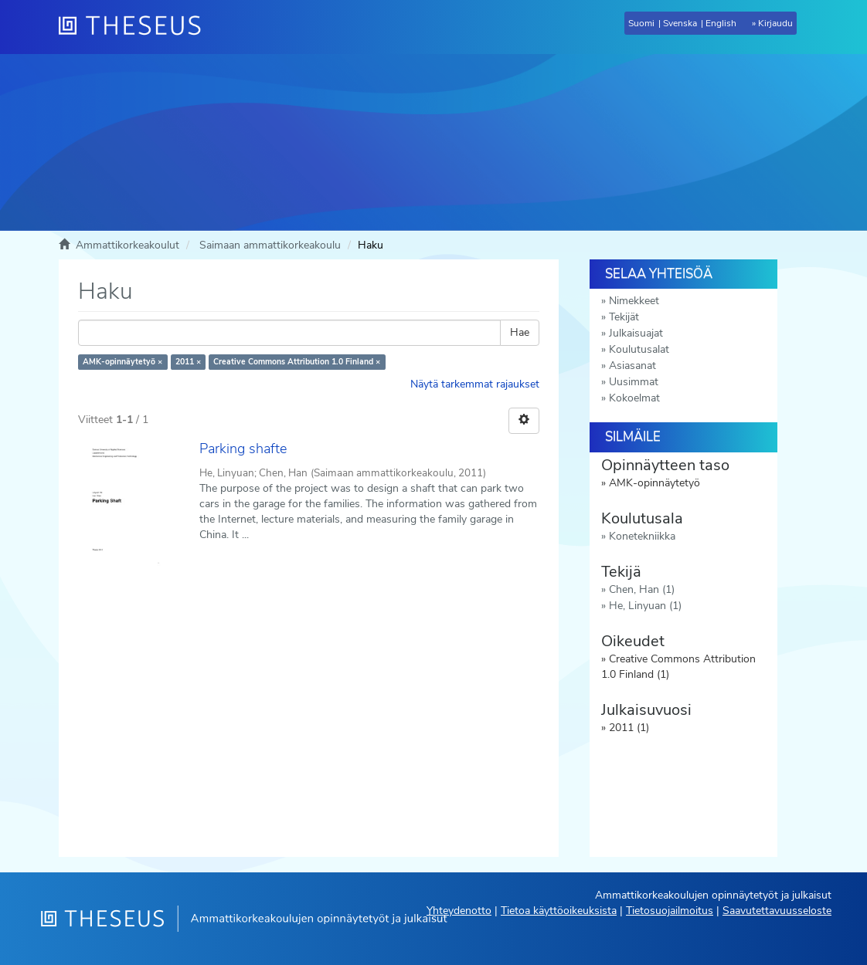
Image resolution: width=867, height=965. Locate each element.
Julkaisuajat (636, 333)
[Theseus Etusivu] (136, 27)
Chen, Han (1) (642, 589)
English (721, 23)
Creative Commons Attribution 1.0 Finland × (296, 361)
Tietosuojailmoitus (669, 910)
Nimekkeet (634, 300)
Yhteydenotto (459, 910)
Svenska (680, 23)
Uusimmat (633, 381)
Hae (519, 332)
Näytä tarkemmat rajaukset (474, 384)
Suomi (641, 23)
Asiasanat (632, 365)
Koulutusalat (639, 349)
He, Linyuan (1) (645, 605)
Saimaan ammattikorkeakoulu (270, 245)
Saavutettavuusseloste (776, 910)
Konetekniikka (642, 536)
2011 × (188, 361)
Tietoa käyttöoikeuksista (559, 910)
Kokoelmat (634, 398)
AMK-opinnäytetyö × (122, 361)
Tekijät (624, 317)
